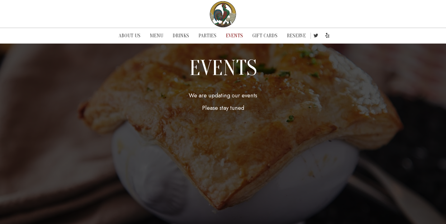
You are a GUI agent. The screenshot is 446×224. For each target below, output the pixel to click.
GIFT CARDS (265, 36)
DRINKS (181, 36)
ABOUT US (129, 36)
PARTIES (207, 36)
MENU (156, 36)
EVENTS (234, 36)
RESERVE (296, 36)
